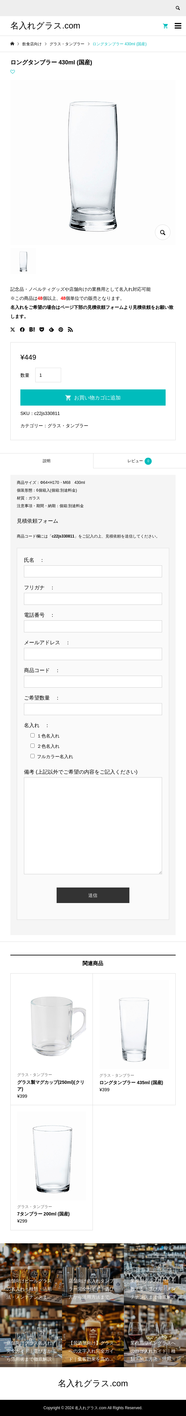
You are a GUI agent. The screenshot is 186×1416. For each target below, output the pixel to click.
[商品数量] (48, 375)
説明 (46, 461)
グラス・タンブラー (68, 425)
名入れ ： (39, 725)
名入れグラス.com (45, 25)
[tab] (46, 460)
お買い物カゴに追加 (97, 397)
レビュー (139, 461)
